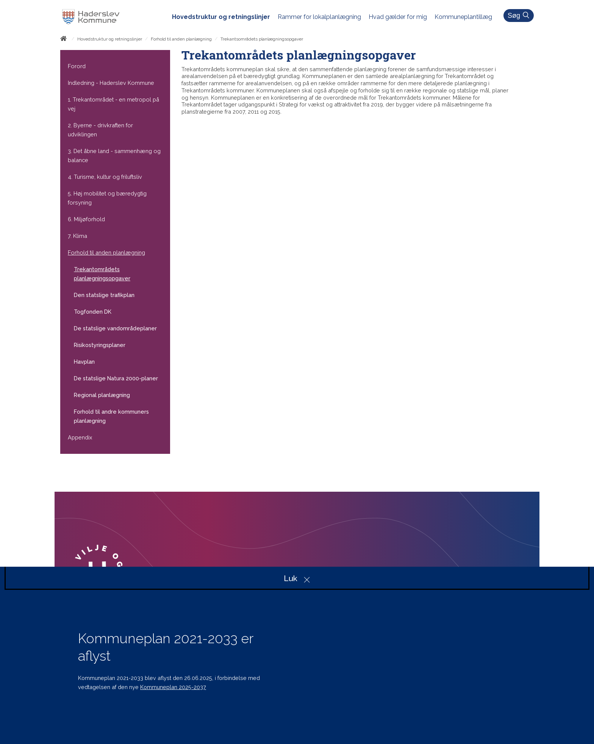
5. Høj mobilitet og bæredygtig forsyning (107, 198)
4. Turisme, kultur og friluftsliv (105, 176)
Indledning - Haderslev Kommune (111, 83)
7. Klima (77, 236)
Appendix (80, 437)
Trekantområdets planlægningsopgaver (102, 273)
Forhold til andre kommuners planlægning (111, 416)
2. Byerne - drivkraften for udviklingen (100, 130)
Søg (520, 15)
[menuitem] (225, 17)
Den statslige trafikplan (104, 295)
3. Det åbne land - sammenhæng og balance (114, 155)
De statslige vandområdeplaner (115, 328)
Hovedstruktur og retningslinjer (109, 39)
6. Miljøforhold (86, 219)
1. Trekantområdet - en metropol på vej (113, 104)
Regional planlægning (102, 395)
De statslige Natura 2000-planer (116, 378)
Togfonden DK (92, 311)
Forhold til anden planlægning (181, 39)
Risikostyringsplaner (99, 345)
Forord (77, 66)
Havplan (84, 361)
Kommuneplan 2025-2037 (173, 687)
